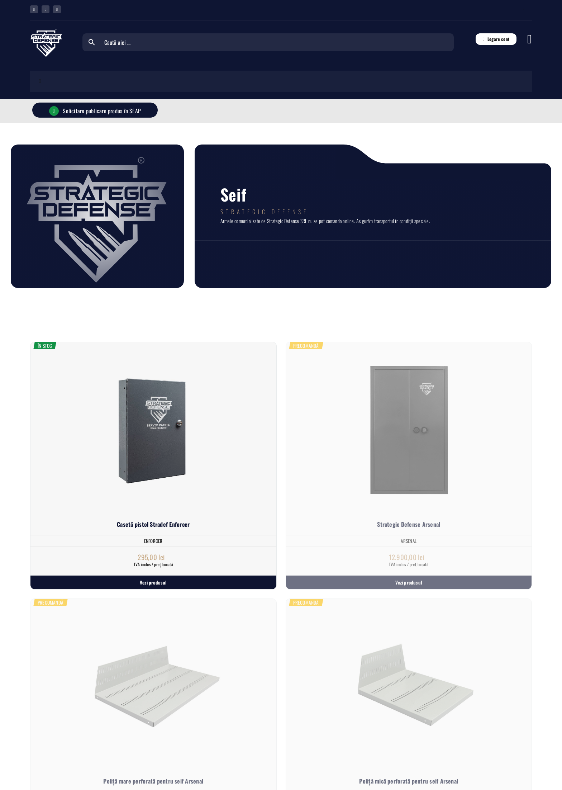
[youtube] (57, 9)
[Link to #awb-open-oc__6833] (529, 39)
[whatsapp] (45, 9)
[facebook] (34, 9)
